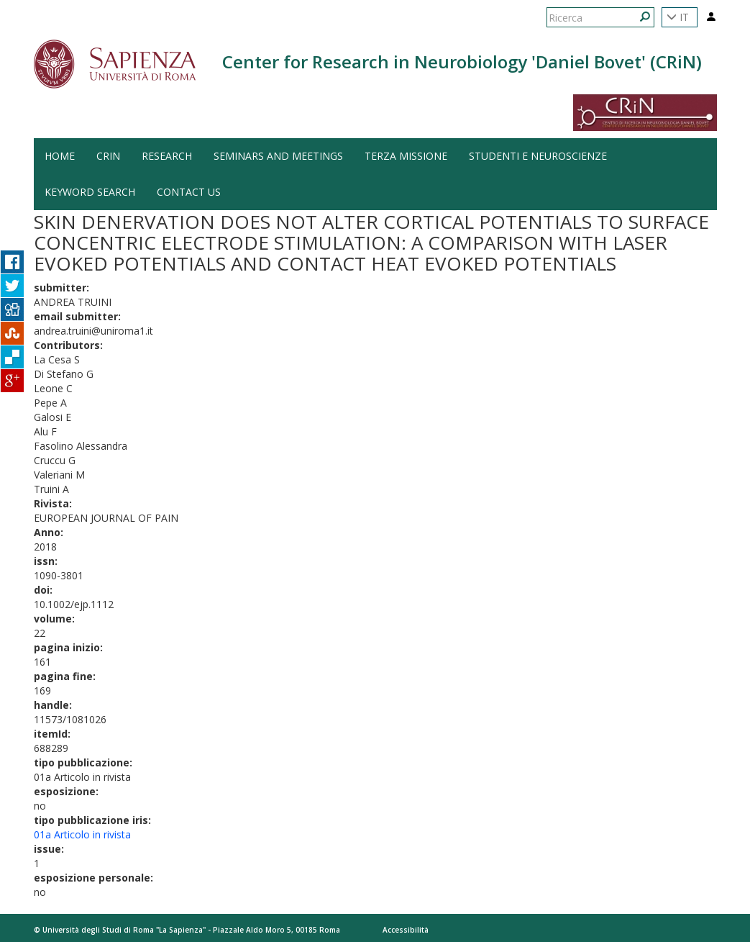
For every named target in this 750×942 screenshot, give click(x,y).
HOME (60, 156)
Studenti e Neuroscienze (538, 156)
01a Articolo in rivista (82, 834)
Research (167, 156)
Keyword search (90, 192)
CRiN (108, 156)
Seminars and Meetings (278, 156)
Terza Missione (406, 156)
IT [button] (678, 17)
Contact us (189, 192)
